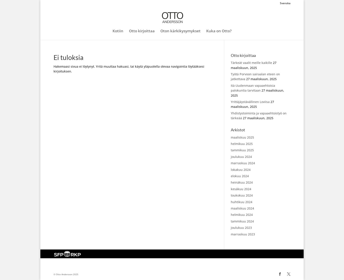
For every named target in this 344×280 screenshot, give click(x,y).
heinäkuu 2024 (242, 182)
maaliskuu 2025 (242, 137)
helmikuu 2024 (242, 215)
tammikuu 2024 (242, 221)
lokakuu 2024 (241, 170)
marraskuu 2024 (243, 163)
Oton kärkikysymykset (180, 31)
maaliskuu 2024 (242, 208)
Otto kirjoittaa (142, 31)
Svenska (285, 3)
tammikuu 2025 (242, 150)
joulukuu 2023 (241, 228)
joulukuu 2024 (241, 157)
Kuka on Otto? (219, 31)
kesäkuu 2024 (241, 189)
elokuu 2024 (240, 176)
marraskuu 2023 (243, 234)
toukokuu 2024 (242, 195)
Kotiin (118, 31)
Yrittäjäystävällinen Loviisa (250, 102)
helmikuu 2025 (242, 144)
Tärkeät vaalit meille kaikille (251, 63)
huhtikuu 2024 (241, 202)
